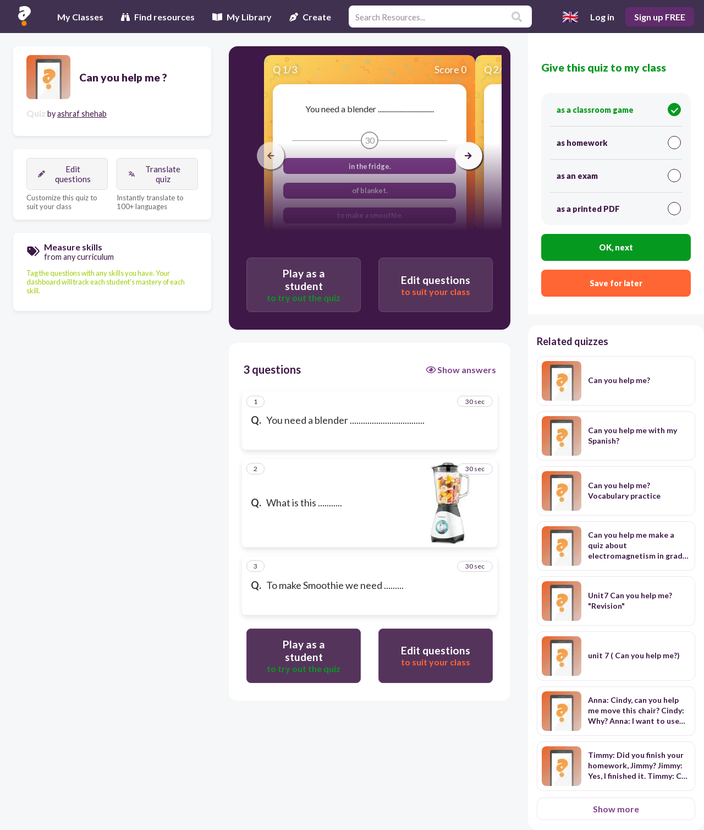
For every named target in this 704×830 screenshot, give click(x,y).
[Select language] (570, 16)
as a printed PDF (619, 208)
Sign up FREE (659, 17)
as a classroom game (619, 109)
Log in (602, 17)
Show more (616, 809)
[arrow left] (270, 156)
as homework (619, 142)
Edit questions (64, 174)
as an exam (619, 175)
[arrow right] (468, 156)
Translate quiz (154, 174)
